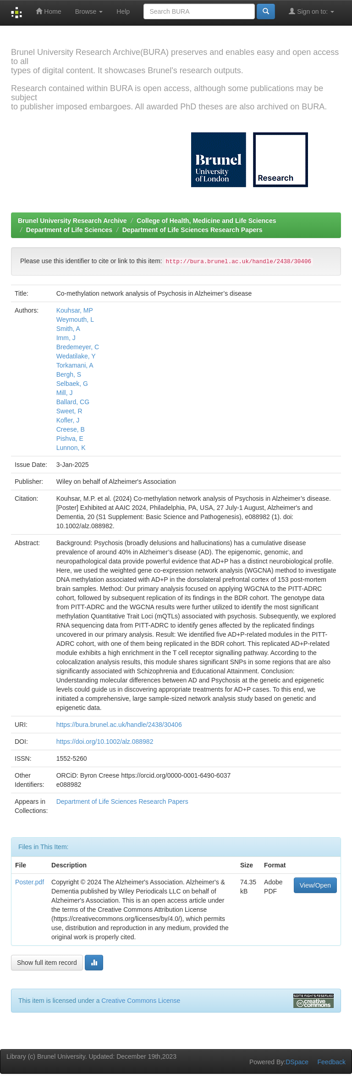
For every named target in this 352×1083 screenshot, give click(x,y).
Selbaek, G (72, 383)
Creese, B (70, 429)
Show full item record (47, 962)
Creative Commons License (140, 1000)
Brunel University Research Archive (72, 220)
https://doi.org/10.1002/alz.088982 (105, 741)
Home (48, 11)
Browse (89, 11)
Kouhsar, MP (74, 310)
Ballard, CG (72, 402)
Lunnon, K (71, 447)
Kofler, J (68, 420)
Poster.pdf (29, 882)
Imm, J (66, 337)
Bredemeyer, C (77, 347)
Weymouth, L (75, 319)
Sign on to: (311, 11)
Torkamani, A (75, 365)
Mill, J (64, 392)
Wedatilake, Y (76, 356)
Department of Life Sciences (69, 229)
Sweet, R (69, 411)
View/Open (315, 885)
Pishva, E (69, 438)
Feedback (332, 1062)
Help (123, 11)
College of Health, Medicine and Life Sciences (206, 220)
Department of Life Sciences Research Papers (192, 229)
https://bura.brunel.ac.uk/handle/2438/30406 (119, 724)
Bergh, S (68, 374)
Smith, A (68, 328)
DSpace (297, 1062)
